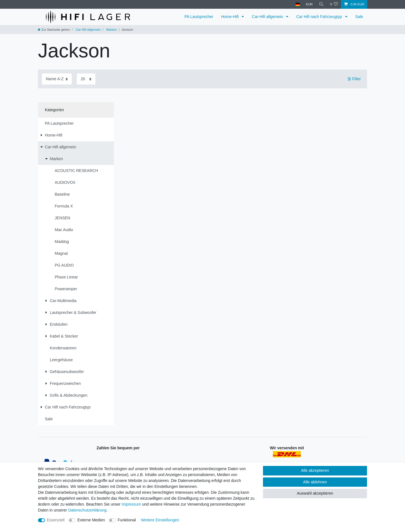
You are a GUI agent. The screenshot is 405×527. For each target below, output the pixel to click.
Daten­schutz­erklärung (87, 510)
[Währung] (309, 4)
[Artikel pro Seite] (86, 78)
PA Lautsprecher (198, 16)
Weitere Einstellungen (160, 520)
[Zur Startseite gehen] (54, 29)
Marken (111, 29)
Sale (359, 16)
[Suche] (321, 4)
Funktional (127, 520)
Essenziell (56, 520)
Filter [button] (354, 79)
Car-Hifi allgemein (268, 16)
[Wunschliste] (334, 4)
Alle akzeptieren (315, 470)
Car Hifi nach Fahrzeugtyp (319, 16)
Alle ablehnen (315, 482)
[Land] (297, 4)
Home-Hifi (230, 16)
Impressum (131, 504)
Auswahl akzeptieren (315, 493)
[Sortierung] (57, 78)
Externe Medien (91, 520)
